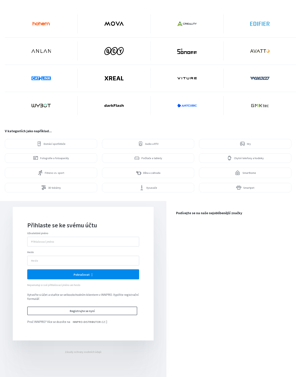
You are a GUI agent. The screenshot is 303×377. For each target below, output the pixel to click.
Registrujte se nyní (82, 311)
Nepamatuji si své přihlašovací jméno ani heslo (53, 285)
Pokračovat (82, 274)
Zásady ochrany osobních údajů (83, 352)
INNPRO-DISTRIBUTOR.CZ (89, 322)
